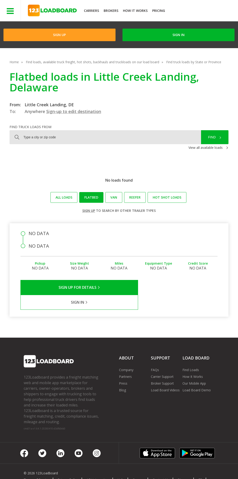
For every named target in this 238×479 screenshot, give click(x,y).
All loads (64, 197)
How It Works (135, 10)
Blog (122, 375)
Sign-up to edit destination (73, 111)
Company (126, 355)
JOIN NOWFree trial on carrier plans (202, 11)
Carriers (91, 10)
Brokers (111, 10)
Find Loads (190, 355)
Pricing (158, 10)
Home (14, 62)
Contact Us (160, 465)
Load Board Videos (165, 375)
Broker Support (162, 368)
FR (200, 465)
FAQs (155, 355)
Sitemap (184, 465)
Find (212, 137)
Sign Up (59, 35)
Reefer (135, 197)
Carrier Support (162, 361)
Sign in (178, 35)
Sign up (88, 210)
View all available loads (205, 147)
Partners (125, 361)
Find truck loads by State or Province (193, 62)
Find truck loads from (30, 127)
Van (113, 197)
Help (120, 465)
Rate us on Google (41, 469)
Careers (138, 465)
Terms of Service (36, 465)
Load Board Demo (196, 375)
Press (123, 368)
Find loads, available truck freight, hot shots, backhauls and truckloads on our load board (92, 62)
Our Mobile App (194, 368)
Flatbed (91, 197)
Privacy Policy (68, 465)
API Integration (97, 465)
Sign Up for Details (70, 287)
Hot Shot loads (167, 197)
